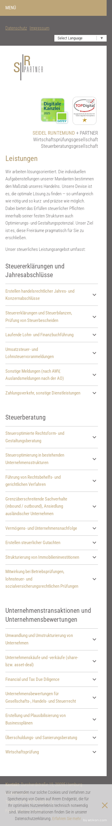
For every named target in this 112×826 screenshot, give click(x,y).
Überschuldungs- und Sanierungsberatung (51, 737)
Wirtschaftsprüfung (51, 752)
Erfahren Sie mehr (66, 818)
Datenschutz (16, 28)
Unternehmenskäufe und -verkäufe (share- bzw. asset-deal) (51, 661)
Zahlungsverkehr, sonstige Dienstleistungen (51, 393)
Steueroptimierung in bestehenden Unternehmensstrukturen (51, 458)
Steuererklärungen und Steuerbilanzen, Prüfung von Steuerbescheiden (51, 316)
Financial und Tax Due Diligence (51, 679)
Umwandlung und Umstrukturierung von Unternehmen (51, 639)
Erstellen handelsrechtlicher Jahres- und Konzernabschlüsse (51, 294)
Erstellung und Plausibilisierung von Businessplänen (51, 719)
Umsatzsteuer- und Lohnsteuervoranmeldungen (51, 353)
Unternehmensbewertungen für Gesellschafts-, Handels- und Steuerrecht (51, 697)
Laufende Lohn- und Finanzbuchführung (51, 334)
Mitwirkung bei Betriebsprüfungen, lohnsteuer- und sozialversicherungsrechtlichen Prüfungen (51, 579)
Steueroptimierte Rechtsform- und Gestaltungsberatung (51, 437)
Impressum (39, 28)
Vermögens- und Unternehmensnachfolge (51, 528)
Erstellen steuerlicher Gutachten (51, 542)
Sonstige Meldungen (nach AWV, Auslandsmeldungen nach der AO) (51, 375)
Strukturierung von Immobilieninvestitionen (51, 557)
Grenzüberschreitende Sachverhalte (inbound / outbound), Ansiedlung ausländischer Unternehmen (51, 506)
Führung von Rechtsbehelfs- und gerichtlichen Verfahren (51, 481)
